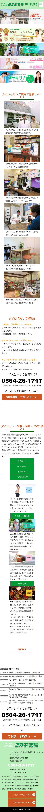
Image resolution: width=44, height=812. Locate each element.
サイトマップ (16, 752)
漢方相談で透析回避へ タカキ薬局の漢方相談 (25, 676)
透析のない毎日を (15, 669)
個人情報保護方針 (29, 752)
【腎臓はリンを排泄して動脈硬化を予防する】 (25, 672)
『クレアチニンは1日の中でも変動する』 (23, 680)
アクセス (40, 752)
